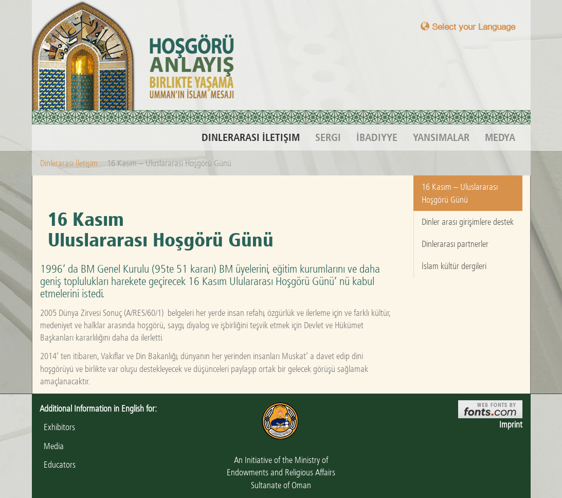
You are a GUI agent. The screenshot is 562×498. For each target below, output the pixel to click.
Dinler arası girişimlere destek (468, 222)
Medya (500, 137)
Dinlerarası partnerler (455, 244)
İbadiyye (376, 137)
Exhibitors (57, 427)
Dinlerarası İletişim (251, 137)
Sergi (328, 137)
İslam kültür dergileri (454, 266)
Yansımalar (441, 137)
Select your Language (468, 26)
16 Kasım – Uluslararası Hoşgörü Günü (460, 193)
